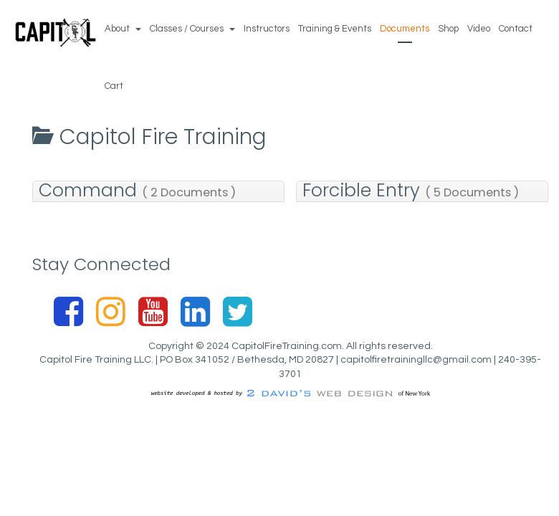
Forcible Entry (410, 191)
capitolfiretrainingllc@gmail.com (416, 360)
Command (137, 191)
